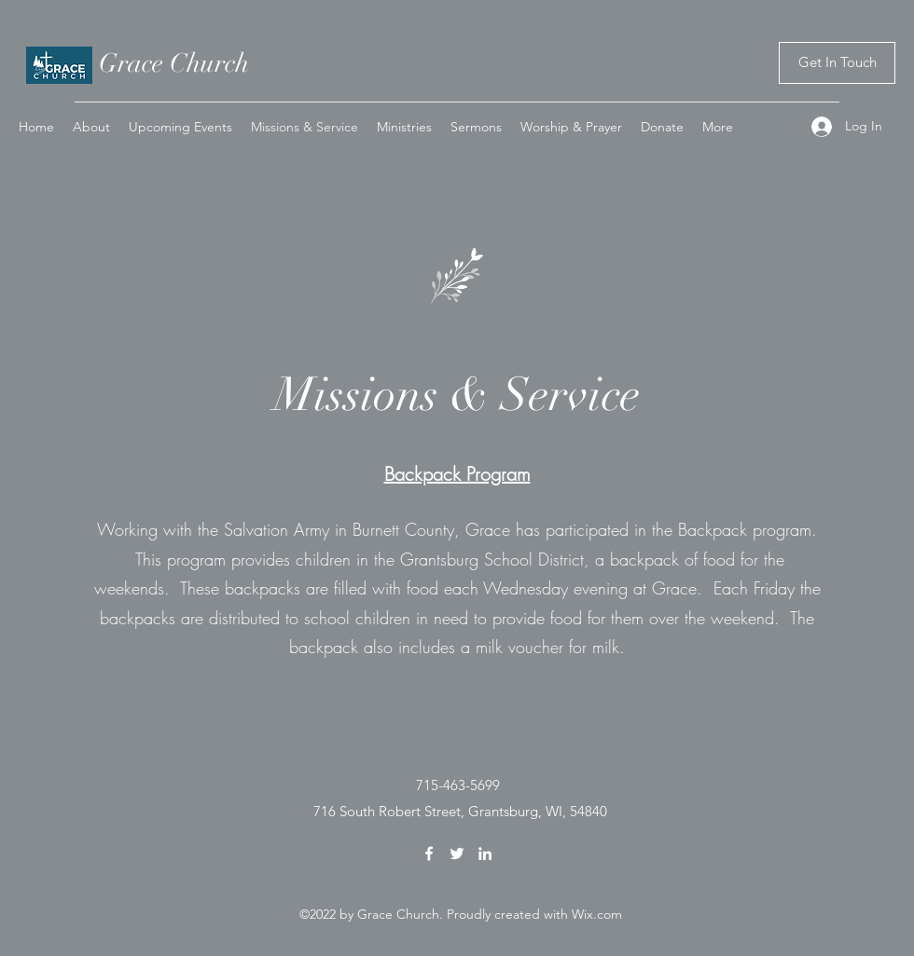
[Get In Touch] (837, 63)
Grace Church (174, 63)
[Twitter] (457, 853)
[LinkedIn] (485, 853)
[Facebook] (429, 853)
